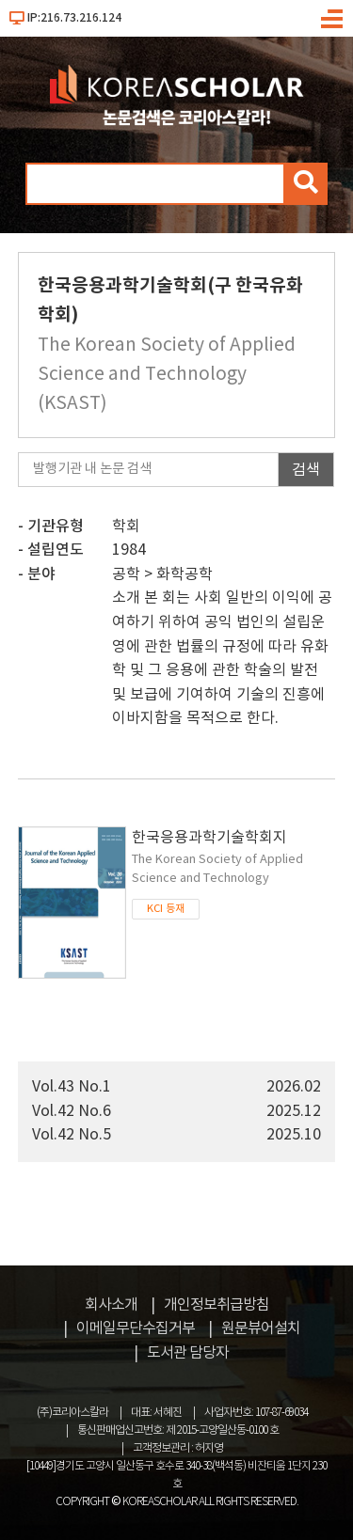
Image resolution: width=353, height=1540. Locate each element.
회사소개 (111, 1304)
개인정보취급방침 (216, 1304)
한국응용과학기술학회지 (233, 859)
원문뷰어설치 (260, 1328)
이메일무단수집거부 (135, 1328)
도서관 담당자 (188, 1352)
